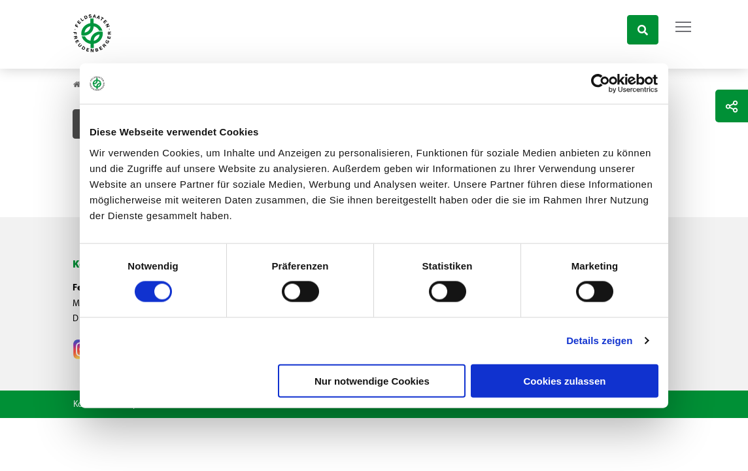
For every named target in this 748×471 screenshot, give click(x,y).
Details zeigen (599, 340)
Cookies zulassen (565, 380)
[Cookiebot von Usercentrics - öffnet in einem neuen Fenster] (601, 83)
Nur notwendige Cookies (372, 380)
